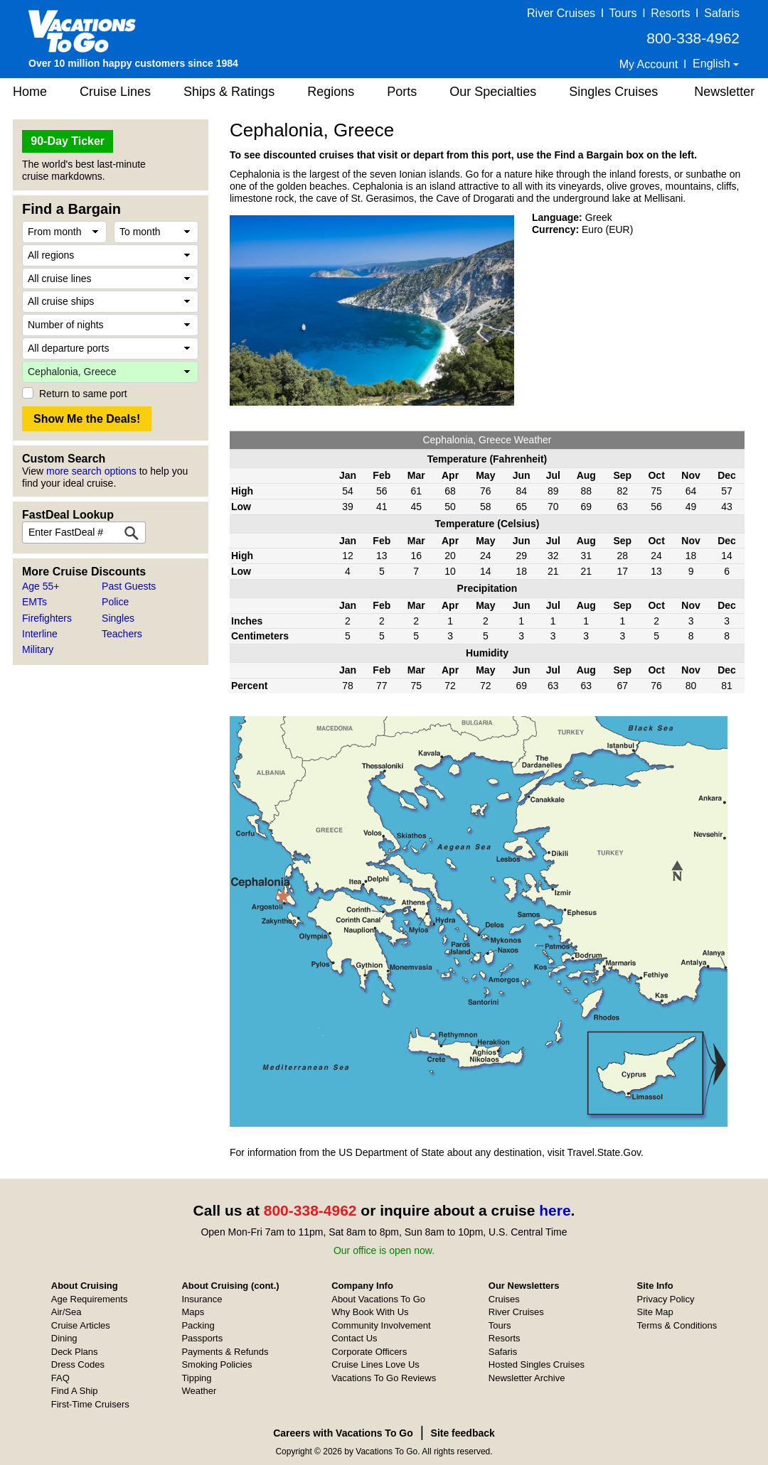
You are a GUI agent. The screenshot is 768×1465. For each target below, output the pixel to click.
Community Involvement (380, 1325)
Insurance (201, 1299)
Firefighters (47, 618)
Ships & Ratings (228, 92)
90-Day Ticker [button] (68, 141)
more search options (91, 471)
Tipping (196, 1378)
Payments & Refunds (224, 1351)
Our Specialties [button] (492, 92)
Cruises (504, 1299)
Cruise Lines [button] (115, 92)
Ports (402, 92)
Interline (40, 633)
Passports (202, 1338)
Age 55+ (41, 586)
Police (115, 601)
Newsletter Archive (527, 1378)
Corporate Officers (369, 1351)
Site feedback (463, 1433)
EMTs (34, 601)
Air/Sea (66, 1312)
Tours (622, 13)
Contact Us (354, 1338)
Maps (192, 1312)
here (554, 1210)
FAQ (60, 1378)
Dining (64, 1338)
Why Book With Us (369, 1312)
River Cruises (561, 13)
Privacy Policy (666, 1299)
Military (37, 649)
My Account (648, 64)
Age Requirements (89, 1299)
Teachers (122, 633)
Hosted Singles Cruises (537, 1364)
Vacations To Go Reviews (383, 1378)
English (713, 64)
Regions (330, 92)
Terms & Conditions (677, 1325)
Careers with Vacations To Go (343, 1433)
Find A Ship (74, 1390)
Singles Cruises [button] (613, 92)
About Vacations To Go (378, 1299)
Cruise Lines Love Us (375, 1364)
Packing (197, 1325)
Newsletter (724, 92)
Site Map (655, 1312)
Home (30, 92)
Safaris (722, 13)
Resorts (670, 13)
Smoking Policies (216, 1364)
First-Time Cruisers (90, 1404)
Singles (118, 618)
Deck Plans (74, 1351)
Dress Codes (78, 1364)
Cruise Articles (80, 1325)
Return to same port (83, 393)
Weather (198, 1390)
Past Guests (129, 586)
